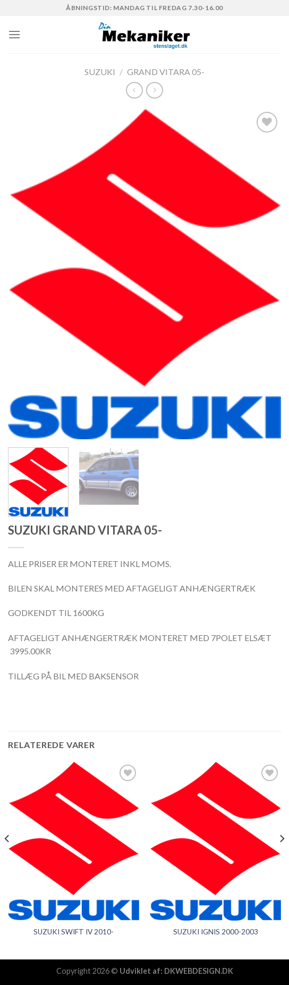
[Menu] (14, 34)
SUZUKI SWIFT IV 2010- (73, 931)
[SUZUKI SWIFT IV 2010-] (73, 841)
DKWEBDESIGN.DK (198, 970)
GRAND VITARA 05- (166, 72)
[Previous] (7, 859)
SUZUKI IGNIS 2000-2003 (215, 931)
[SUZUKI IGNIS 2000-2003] (215, 841)
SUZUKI (99, 72)
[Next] (281, 859)
